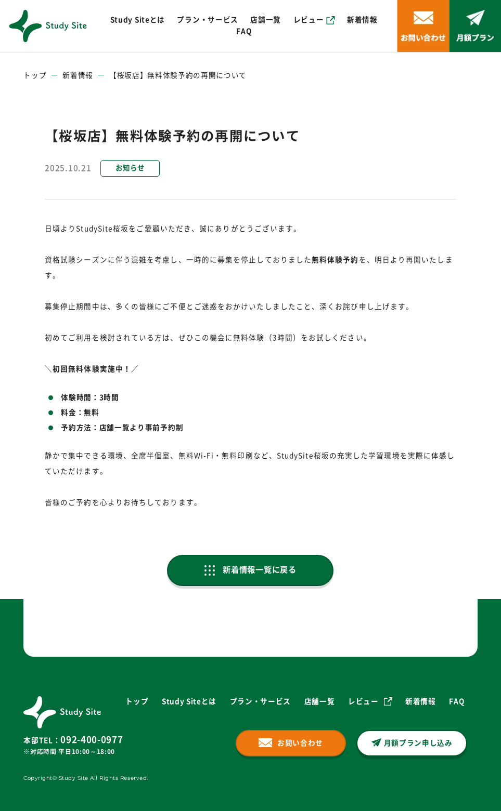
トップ (34, 75)
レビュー (308, 19)
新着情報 (362, 19)
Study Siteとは (137, 19)
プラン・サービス (207, 19)
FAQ (243, 31)
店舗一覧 (265, 19)
